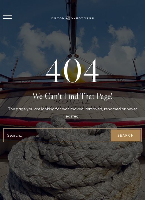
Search (125, 135)
